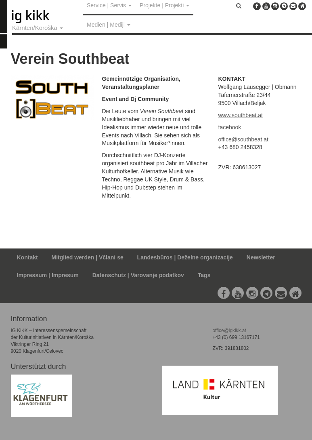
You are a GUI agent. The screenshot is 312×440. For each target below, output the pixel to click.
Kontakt (27, 257)
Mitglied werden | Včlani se (88, 257)
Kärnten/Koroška (37, 27)
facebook (229, 127)
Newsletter (261, 257)
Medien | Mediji (108, 24)
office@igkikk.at (229, 330)
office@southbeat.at (243, 139)
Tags (204, 275)
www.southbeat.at (240, 115)
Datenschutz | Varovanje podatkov (138, 275)
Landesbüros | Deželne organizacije (185, 257)
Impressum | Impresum (48, 275)
